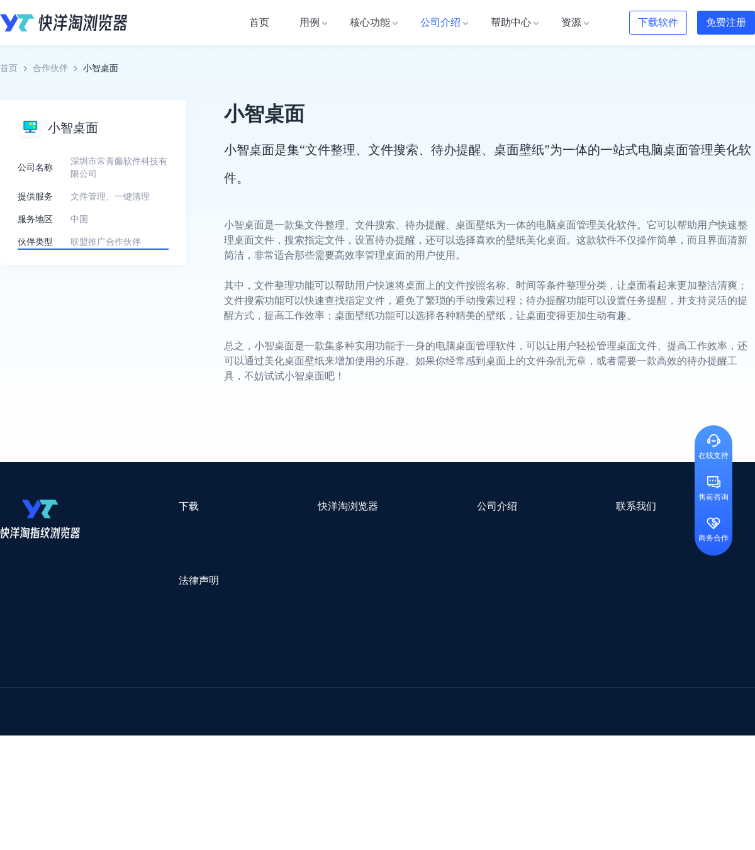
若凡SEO (323, 753)
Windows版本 (162, 552)
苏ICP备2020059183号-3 (479, 825)
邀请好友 (264, 597)
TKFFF (548, 736)
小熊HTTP (410, 769)
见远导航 (164, 736)
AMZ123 (482, 671)
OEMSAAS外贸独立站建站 (112, 703)
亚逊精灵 (556, 703)
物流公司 (272, 753)
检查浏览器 (269, 552)
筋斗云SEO (497, 736)
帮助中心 (381, 574)
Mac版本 (153, 529)
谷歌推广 (112, 720)
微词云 (13, 720)
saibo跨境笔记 (367, 671)
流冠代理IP (244, 671)
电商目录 (442, 736)
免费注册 (726, 22)
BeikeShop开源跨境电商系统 (184, 753)
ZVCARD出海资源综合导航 (53, 769)
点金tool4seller (350, 687)
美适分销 (60, 720)
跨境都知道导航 (546, 671)
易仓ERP (276, 703)
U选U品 (409, 687)
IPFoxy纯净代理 (153, 769)
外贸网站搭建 (193, 687)
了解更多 (93, 276)
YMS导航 (311, 720)
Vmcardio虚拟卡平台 (334, 769)
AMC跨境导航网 (528, 753)
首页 (9, 68)
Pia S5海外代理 (539, 687)
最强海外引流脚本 (392, 753)
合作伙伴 (50, 68)
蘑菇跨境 (653, 720)
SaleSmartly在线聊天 (240, 769)
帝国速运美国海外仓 (185, 720)
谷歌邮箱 (363, 720)
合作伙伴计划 (390, 597)
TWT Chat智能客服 (483, 769)
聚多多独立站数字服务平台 (450, 720)
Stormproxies (132, 671)
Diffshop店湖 (544, 720)
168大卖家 (596, 753)
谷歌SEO (602, 720)
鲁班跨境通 (22, 703)
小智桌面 (95, 753)
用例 (255, 529)
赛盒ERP (369, 703)
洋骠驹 (457, 703)
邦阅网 (414, 703)
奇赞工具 (461, 753)
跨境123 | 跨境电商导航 (45, 687)
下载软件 (658, 22)
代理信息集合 (273, 574)
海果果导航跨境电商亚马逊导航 (346, 736)
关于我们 (381, 529)
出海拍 (322, 703)
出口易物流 (128, 687)
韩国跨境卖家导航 (233, 736)
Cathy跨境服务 (679, 703)
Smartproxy (303, 671)
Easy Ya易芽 (662, 736)
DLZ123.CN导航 (624, 671)
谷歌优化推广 (103, 736)
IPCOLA (76, 671)
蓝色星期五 (657, 687)
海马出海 (259, 720)
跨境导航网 (600, 736)
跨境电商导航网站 (271, 687)
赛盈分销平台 (466, 687)
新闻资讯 (381, 552)
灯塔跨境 (601, 687)
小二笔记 (504, 703)
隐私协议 (154, 629)
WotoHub (189, 671)
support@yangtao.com (540, 529)
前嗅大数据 (612, 703)
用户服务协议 (163, 606)
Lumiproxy (430, 671)
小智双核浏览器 (31, 753)
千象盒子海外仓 (211, 703)
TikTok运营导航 (30, 736)
